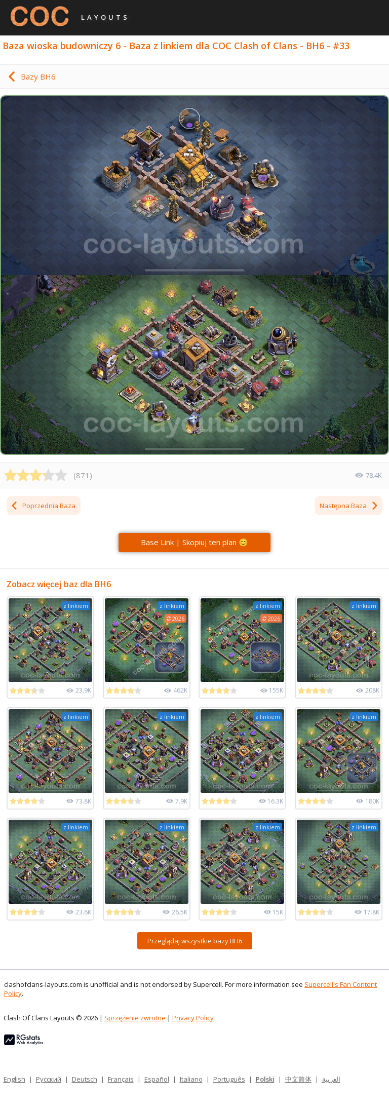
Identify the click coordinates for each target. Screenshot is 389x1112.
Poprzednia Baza (42, 505)
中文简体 (298, 1079)
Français (121, 1079)
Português (229, 1079)
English (14, 1079)
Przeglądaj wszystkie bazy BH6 (194, 940)
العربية (331, 1079)
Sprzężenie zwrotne (135, 1017)
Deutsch (84, 1079)
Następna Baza (349, 505)
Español (156, 1079)
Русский (48, 1079)
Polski (265, 1079)
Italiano (191, 1079)
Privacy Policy (193, 1017)
